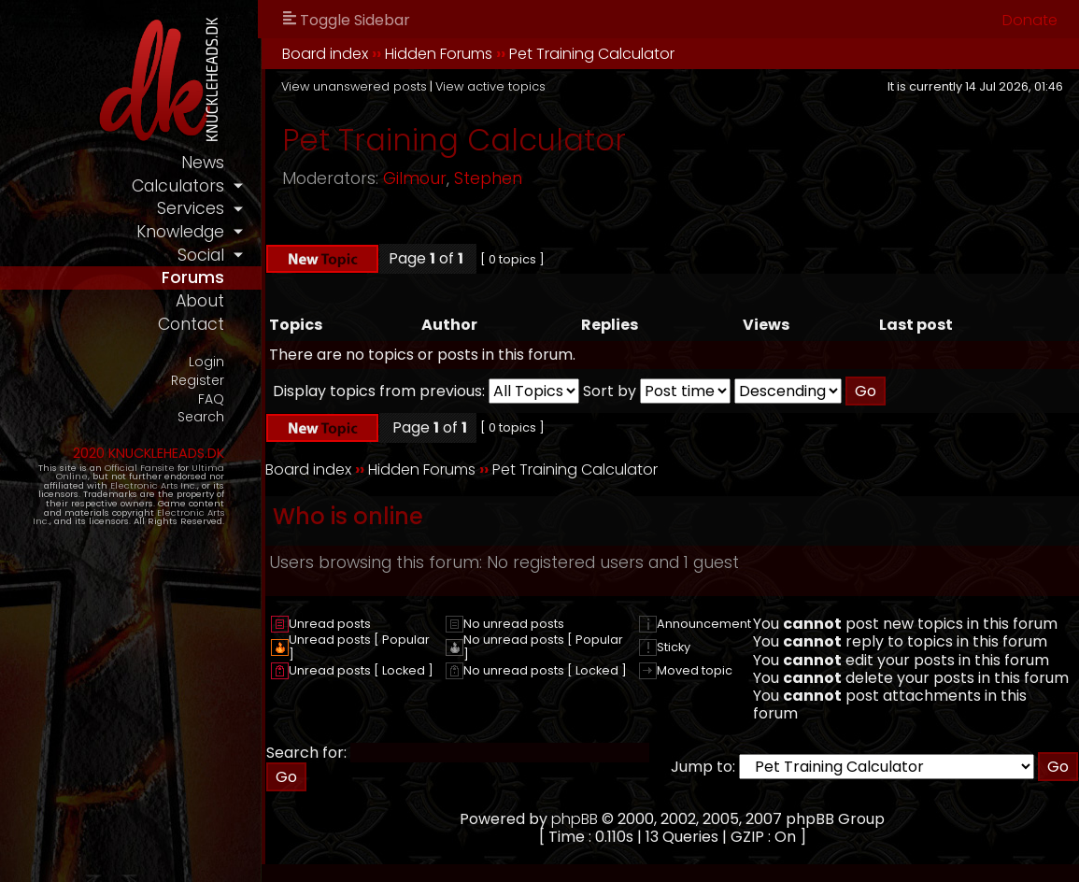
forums (193, 277)
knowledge (180, 231)
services (190, 208)
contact (191, 324)
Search (200, 417)
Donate (1030, 20)
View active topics (490, 86)
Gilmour (415, 178)
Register (197, 381)
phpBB (574, 819)
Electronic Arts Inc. (153, 485)
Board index (325, 53)
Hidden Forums (438, 53)
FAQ (211, 399)
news (202, 162)
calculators (178, 186)
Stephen (488, 178)
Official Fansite (140, 468)
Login (206, 362)
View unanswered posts (354, 86)
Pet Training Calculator (591, 53)
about (200, 301)
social (200, 255)
